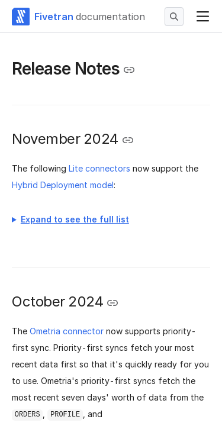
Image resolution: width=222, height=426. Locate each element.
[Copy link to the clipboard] (129, 70)
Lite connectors (99, 168)
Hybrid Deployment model (63, 185)
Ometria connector (67, 331)
